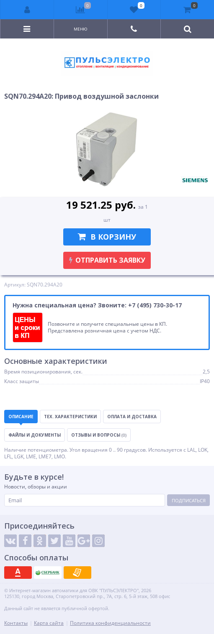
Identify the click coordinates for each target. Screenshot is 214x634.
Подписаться (189, 500)
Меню (81, 29)
